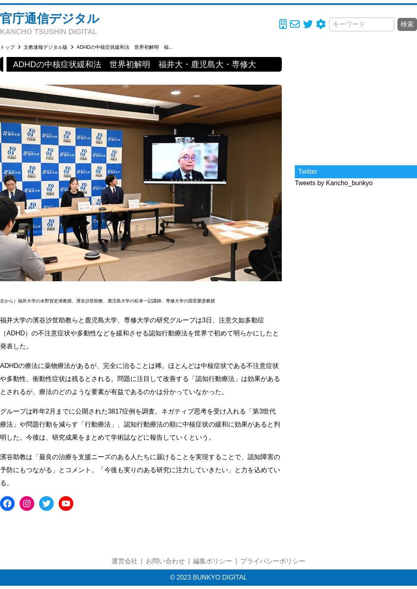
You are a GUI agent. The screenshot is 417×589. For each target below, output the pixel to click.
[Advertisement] (356, 108)
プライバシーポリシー (272, 561)
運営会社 (125, 561)
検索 (407, 24)
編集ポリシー (212, 561)
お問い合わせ (165, 561)
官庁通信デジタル (49, 18)
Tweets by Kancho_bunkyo (334, 183)
